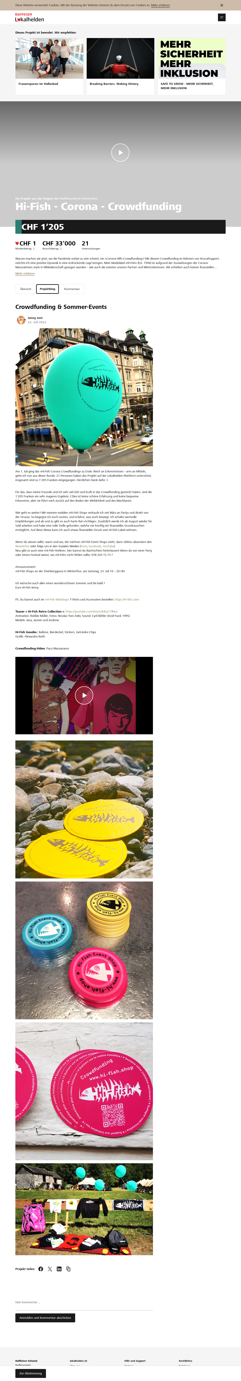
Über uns (75, 1366)
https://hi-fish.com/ (126, 599)
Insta (84, 546)
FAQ (126, 1370)
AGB (181, 1370)
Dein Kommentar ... (27, 1302)
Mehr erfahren (160, 5)
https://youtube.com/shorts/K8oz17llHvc (91, 611)
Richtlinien (184, 1366)
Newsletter (22, 546)
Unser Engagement (80, 1370)
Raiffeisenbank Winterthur (79, 198)
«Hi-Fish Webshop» (57, 599)
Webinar (129, 1366)
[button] (222, 17)
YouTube (108, 546)
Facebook (95, 546)
